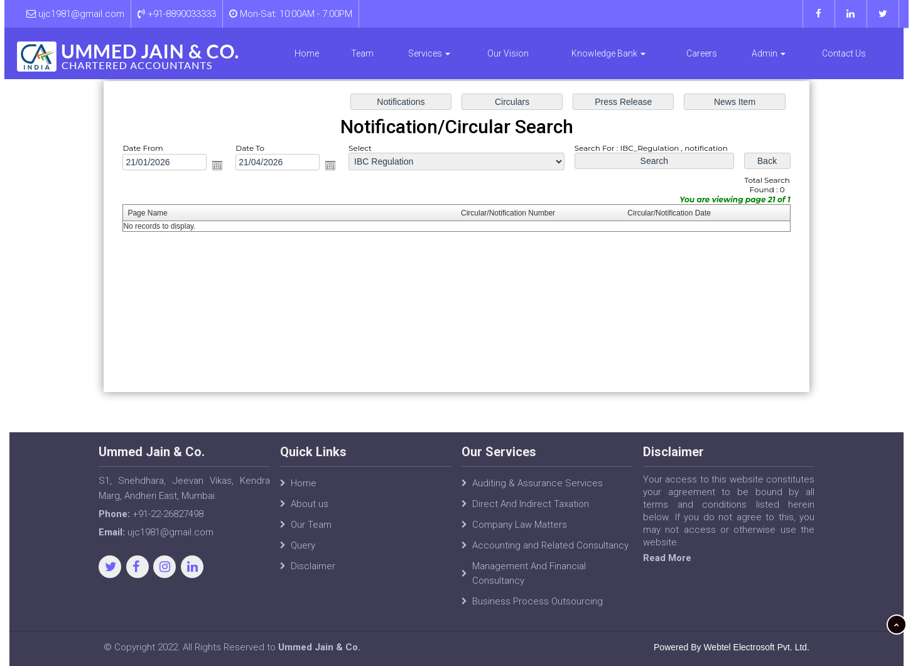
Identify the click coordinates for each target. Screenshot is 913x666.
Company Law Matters (519, 532)
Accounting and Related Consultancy (550, 553)
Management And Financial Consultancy (529, 581)
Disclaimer (313, 573)
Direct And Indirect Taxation (530, 511)
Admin (769, 53)
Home (306, 53)
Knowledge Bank (608, 53)
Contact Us (844, 53)
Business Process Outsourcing (537, 608)
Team (362, 53)
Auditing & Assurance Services (537, 490)
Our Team (311, 532)
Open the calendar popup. (223, 166)
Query (303, 553)
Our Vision (508, 53)
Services (429, 53)
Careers (701, 53)
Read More (675, 558)
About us (309, 511)
